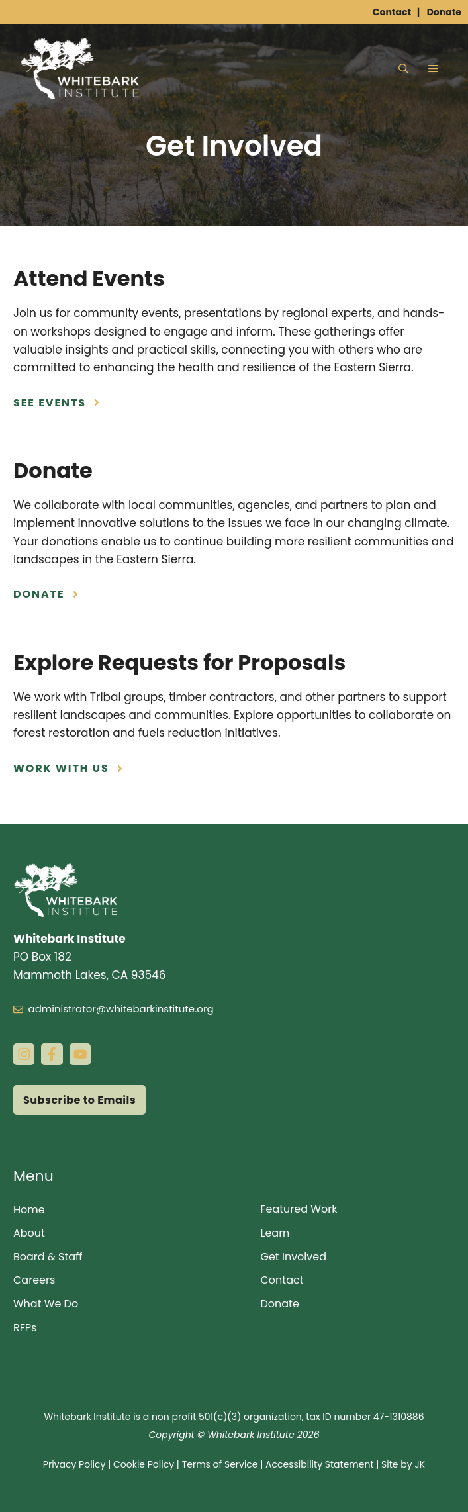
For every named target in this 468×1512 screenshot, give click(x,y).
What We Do (45, 1303)
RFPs (24, 1327)
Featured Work (299, 1209)
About (29, 1233)
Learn (275, 1233)
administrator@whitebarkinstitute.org (121, 1009)
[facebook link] (51, 1053)
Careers (34, 1280)
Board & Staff (48, 1256)
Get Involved (294, 1256)
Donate (444, 12)
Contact (392, 12)
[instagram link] (23, 1053)
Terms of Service (220, 1464)
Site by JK (403, 1464)
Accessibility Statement (319, 1464)
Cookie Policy (143, 1464)
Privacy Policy (74, 1464)
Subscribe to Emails (79, 1100)
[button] (403, 69)
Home (29, 1209)
